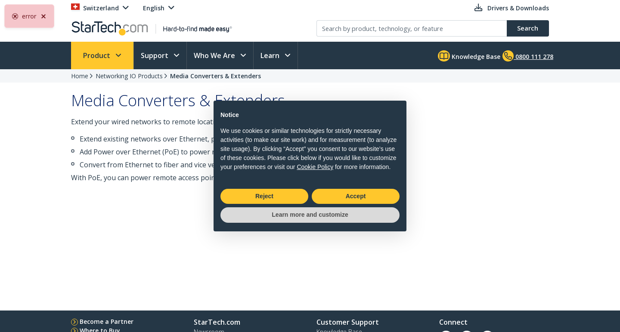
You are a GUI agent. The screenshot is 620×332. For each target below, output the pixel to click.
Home (79, 76)
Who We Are (215, 55)
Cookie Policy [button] (315, 166)
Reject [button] (264, 196)
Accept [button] (356, 196)
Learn (270, 55)
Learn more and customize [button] (310, 214)
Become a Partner (106, 321)
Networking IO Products (129, 76)
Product (97, 55)
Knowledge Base (469, 55)
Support (155, 55)
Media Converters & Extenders (215, 76)
